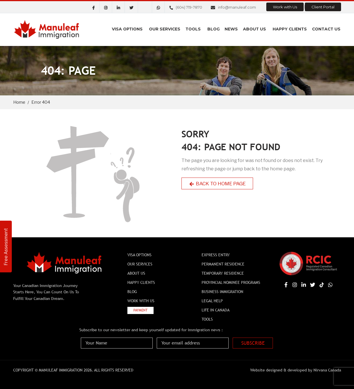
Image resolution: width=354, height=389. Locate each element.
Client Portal (322, 7)
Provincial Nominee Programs (231, 282)
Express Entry (216, 255)
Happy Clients (289, 29)
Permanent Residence (223, 264)
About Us (255, 29)
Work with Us (285, 7)
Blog (214, 29)
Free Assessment (6, 246)
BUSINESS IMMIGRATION (222, 291)
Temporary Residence (223, 273)
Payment (140, 310)
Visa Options (129, 29)
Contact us (326, 29)
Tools (195, 29)
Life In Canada (215, 310)
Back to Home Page (218, 183)
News (232, 29)
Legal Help (212, 301)
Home (19, 102)
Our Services (167, 29)
